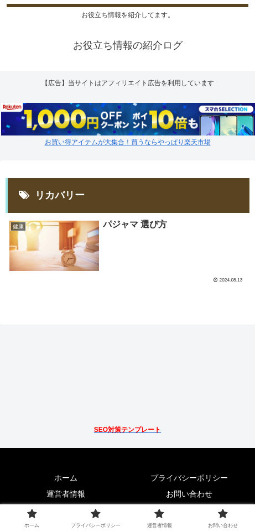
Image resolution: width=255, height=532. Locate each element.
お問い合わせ (189, 493)
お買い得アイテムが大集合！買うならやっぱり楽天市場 (128, 142)
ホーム (65, 477)
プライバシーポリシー (189, 477)
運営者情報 (65, 493)
